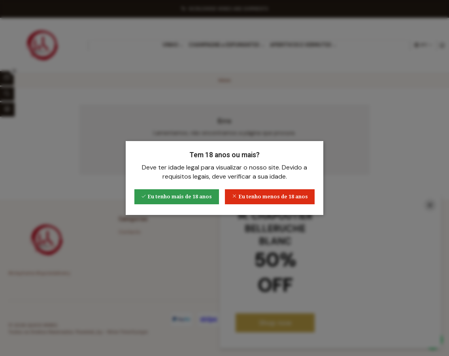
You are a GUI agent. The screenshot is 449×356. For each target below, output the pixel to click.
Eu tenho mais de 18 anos (176, 197)
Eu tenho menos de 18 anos (270, 197)
